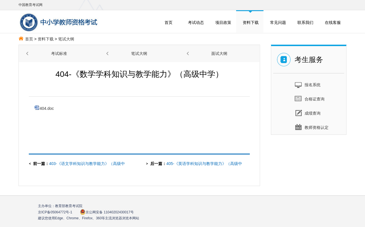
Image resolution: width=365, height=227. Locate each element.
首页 (169, 22)
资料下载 (251, 22)
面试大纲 (219, 53)
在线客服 (333, 22)
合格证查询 (310, 98)
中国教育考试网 (30, 5)
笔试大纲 (66, 39)
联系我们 (305, 22)
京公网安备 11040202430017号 (107, 212)
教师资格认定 (311, 127)
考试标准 (59, 53)
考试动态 (196, 22)
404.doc (44, 108)
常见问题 (278, 22)
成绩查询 (308, 113)
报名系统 (308, 84)
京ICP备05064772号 (55, 212)
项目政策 (223, 22)
